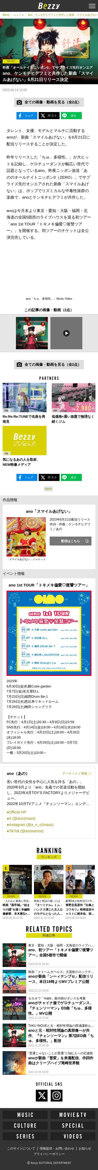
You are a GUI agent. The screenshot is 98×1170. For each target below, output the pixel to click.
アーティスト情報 (74, 773)
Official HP (17, 812)
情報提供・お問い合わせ (57, 1148)
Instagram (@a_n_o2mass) (31, 825)
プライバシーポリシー (49, 1154)
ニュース (19, 14)
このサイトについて (21, 1148)
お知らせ (85, 1148)
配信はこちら (70, 541)
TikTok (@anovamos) (26, 831)
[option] (32, 333)
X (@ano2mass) (22, 818)
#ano (48, 489)
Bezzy (6, 14)
